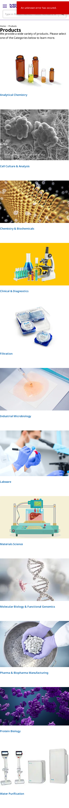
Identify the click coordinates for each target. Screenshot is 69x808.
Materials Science (11, 544)
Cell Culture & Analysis (15, 166)
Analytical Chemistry (13, 95)
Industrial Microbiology (15, 416)
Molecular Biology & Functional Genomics (27, 606)
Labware (5, 482)
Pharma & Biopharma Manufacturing (24, 673)
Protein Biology (10, 731)
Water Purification (12, 794)
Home (3, 26)
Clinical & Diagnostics (14, 291)
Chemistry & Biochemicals (17, 228)
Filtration (6, 353)
